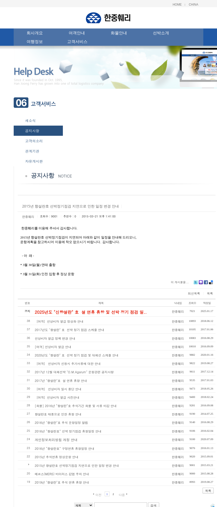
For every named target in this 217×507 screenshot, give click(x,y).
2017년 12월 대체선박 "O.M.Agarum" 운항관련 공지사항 (74, 372)
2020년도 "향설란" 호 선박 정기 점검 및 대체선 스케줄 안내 (76, 355)
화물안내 (119, 33)
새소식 (30, 120)
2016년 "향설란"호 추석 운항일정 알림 (61, 422)
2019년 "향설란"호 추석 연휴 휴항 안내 (62, 482)
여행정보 (35, 42)
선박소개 (161, 33)
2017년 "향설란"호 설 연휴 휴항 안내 (61, 380)
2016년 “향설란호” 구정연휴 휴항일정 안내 (64, 448)
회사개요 (35, 33)
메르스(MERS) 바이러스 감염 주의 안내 (62, 474)
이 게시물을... (180, 282)
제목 (100, 303)
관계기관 (32, 151)
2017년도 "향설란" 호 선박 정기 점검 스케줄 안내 (69, 329)
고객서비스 (77, 42)
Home (177, 4)
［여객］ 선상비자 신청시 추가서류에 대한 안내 (68, 363)
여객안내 (77, 33)
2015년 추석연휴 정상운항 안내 (56, 457)
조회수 (192, 303)
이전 (98, 495)
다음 (122, 495)
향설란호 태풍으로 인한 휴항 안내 (58, 414)
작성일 (207, 303)
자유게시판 (34, 161)
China (193, 4)
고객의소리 (34, 140)
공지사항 (32, 130)
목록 (210, 293)
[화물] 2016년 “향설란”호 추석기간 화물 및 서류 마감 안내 (76, 406)
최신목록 (194, 293)
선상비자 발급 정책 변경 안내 (55, 338)
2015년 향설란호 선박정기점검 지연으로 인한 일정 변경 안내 (77, 465)
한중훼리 (28, 216)
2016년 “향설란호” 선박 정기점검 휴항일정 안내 (68, 431)
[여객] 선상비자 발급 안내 (53, 347)
